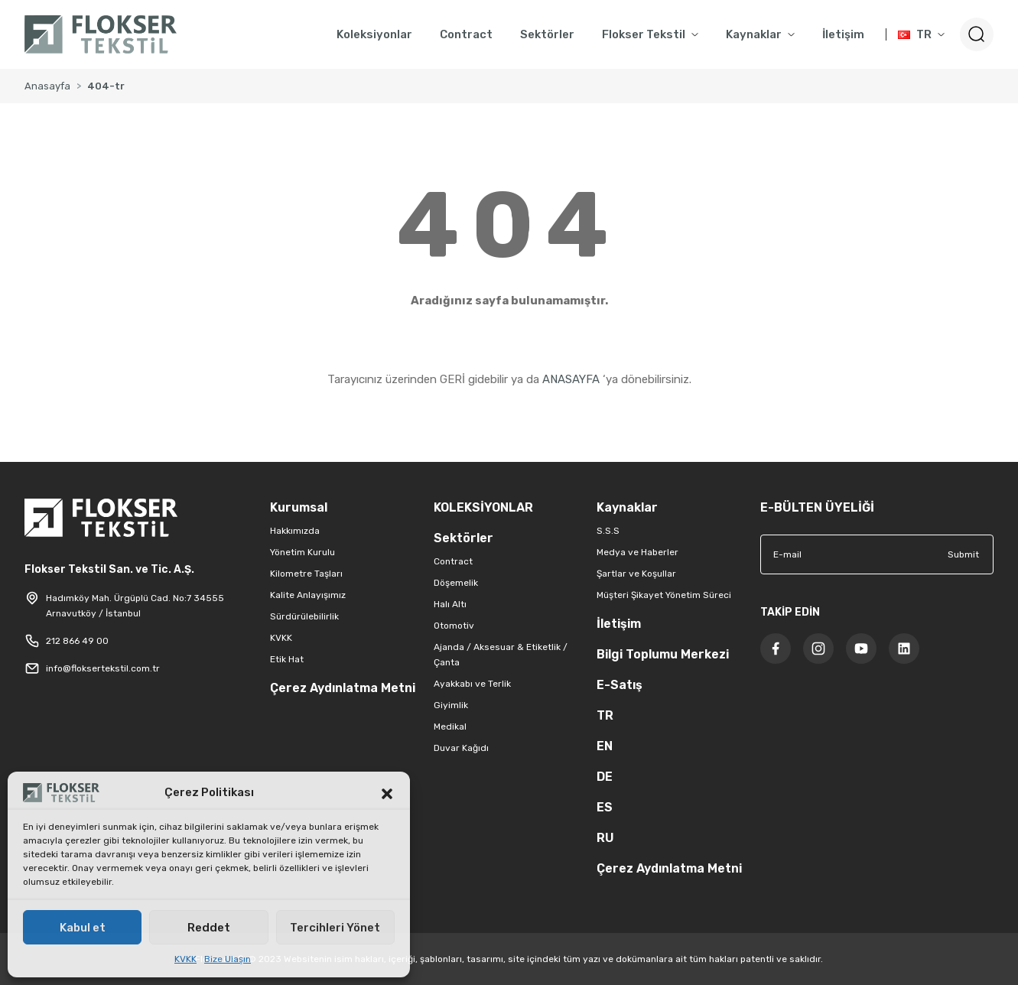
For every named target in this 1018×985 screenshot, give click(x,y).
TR (605, 715)
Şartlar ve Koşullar (636, 573)
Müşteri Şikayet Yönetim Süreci (664, 595)
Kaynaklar (627, 507)
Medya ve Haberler (637, 552)
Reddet (208, 928)
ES (605, 807)
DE (605, 776)
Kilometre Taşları (306, 573)
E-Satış (619, 685)
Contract (453, 561)
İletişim (619, 623)
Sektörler (463, 538)
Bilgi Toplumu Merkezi (663, 654)
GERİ (452, 379)
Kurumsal (298, 507)
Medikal (450, 726)
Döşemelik (456, 582)
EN (605, 746)
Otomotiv (454, 625)
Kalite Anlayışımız (308, 595)
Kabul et (83, 928)
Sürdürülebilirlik (304, 616)
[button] (387, 792)
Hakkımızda (295, 530)
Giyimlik (451, 705)
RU (605, 838)
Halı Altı (450, 604)
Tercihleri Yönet (335, 928)
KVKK (185, 959)
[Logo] (100, 34)
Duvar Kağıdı (461, 748)
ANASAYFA (571, 379)
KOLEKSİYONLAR (483, 507)
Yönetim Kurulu (302, 552)
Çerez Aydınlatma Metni (342, 688)
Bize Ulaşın (227, 959)
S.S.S (608, 530)
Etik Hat (287, 659)
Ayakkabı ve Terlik (472, 683)
